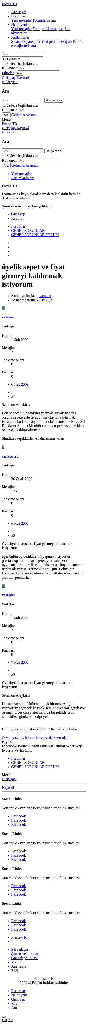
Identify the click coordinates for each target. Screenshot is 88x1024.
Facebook (18, 816)
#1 (13, 397)
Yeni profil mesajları (48, 29)
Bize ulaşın (19, 949)
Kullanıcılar (20, 37)
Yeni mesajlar (21, 20)
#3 (13, 675)
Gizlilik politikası (24, 958)
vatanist (45, 296)
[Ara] (22, 54)
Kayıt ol (8, 787)
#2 (13, 536)
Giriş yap (9, 779)
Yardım (16, 962)
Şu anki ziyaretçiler (25, 41)
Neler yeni (19, 25)
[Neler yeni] (10, 82)
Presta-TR (9, 124)
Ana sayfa (18, 12)
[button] (6, 119)
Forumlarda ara (44, 20)
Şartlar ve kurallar (24, 954)
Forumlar (18, 16)
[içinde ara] (11, 59)
